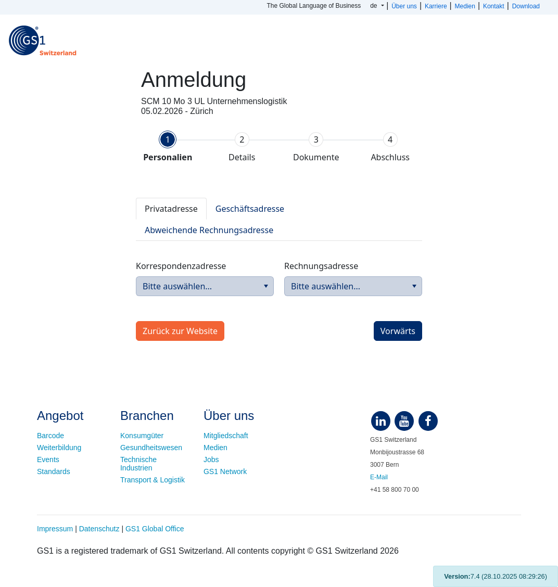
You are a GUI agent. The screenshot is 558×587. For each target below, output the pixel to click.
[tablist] (279, 219)
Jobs (211, 459)
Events (48, 459)
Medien (215, 447)
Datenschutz (99, 529)
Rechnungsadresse (321, 266)
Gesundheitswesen (151, 447)
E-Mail (379, 477)
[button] (265, 286)
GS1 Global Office (154, 529)
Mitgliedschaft (226, 435)
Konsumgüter (141, 435)
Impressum (55, 529)
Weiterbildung (59, 447)
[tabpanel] (279, 263)
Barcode (50, 435)
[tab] (168, 147)
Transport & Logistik (152, 480)
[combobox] (205, 286)
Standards (53, 471)
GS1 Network (225, 471)
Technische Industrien (138, 463)
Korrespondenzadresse (181, 266)
